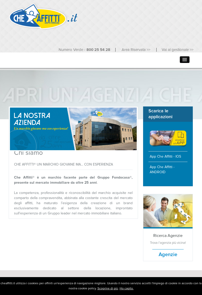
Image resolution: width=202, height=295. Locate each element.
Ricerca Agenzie (168, 236)
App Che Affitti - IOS (165, 156)
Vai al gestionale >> (177, 50)
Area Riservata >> (136, 50)
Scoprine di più (107, 288)
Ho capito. (127, 288)
